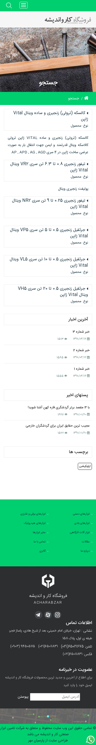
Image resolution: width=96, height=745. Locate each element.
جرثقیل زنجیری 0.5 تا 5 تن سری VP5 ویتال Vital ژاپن (49, 233)
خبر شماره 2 (81, 350)
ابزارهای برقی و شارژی (33, 514)
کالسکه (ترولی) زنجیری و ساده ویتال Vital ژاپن (50, 116)
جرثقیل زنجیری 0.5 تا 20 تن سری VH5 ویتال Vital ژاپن (53, 292)
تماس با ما (40, 542)
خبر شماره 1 (82, 369)
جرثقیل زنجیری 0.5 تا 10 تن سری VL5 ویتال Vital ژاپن (49, 262)
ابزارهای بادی (82, 523)
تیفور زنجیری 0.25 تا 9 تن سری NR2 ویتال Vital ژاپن (50, 204)
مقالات (86, 542)
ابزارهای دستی (81, 514)
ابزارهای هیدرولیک (35, 523)
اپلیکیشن (85, 466)
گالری (42, 551)
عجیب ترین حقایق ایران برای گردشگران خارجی (58, 426)
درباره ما (85, 551)
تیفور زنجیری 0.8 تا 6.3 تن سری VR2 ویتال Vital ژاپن (49, 167)
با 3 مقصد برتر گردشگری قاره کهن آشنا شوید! (59, 407)
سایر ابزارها (39, 532)
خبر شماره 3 (81, 332)
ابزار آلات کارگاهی (80, 532)
